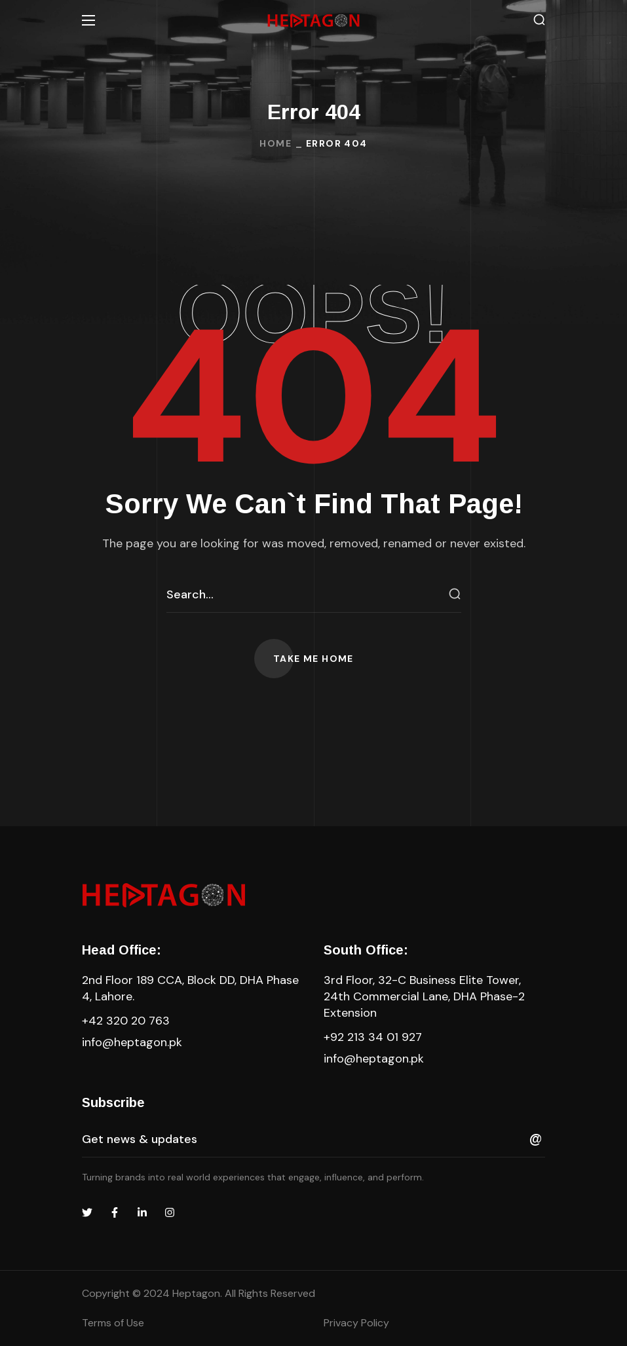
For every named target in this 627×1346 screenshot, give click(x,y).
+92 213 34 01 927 (373, 1037)
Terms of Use (113, 1323)
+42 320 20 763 (126, 1020)
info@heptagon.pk (132, 1042)
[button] (539, 19)
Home (275, 143)
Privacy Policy (356, 1323)
